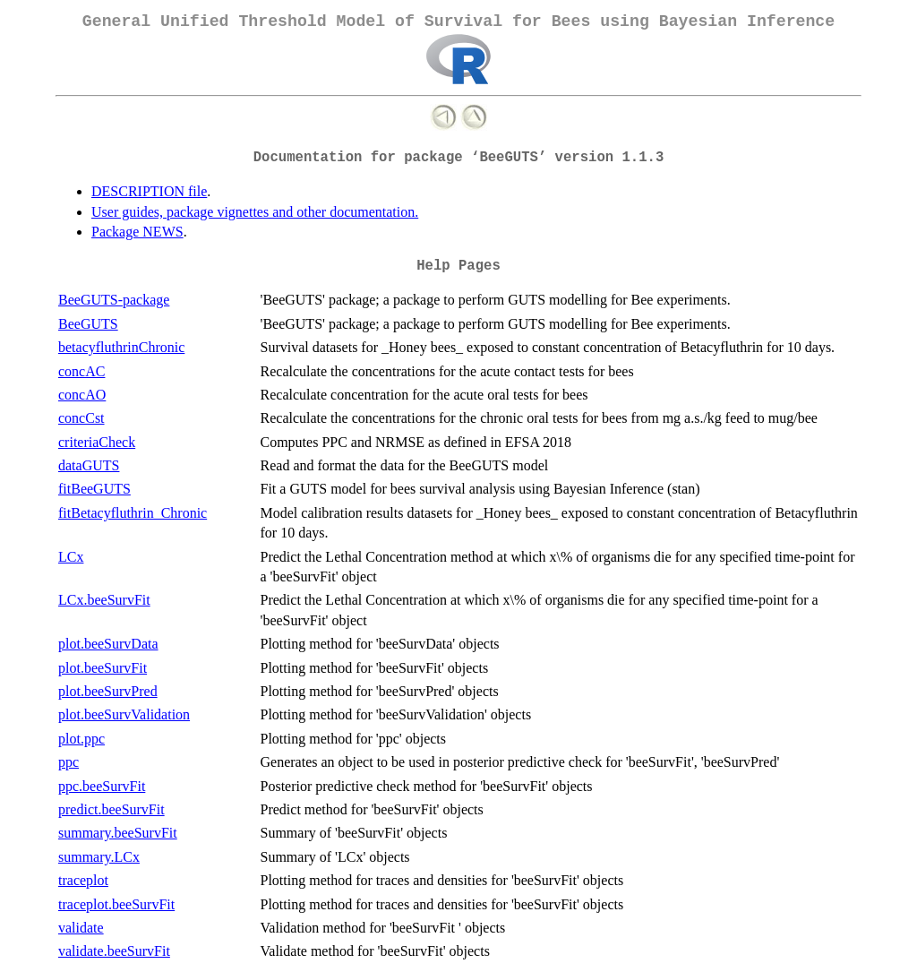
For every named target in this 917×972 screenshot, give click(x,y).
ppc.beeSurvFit (101, 786)
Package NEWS (137, 231)
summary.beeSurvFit (117, 832)
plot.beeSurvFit (102, 667)
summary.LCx (99, 856)
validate (81, 927)
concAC (81, 371)
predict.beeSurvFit (111, 809)
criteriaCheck (96, 442)
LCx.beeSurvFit (104, 599)
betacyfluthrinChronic (121, 347)
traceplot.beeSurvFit (116, 904)
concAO (82, 394)
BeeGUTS (88, 323)
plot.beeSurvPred (108, 691)
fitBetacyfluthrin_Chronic (132, 512)
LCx (70, 556)
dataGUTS (88, 465)
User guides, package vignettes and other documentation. (254, 211)
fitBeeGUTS (94, 488)
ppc (68, 762)
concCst (81, 418)
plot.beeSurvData (108, 643)
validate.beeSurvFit (114, 951)
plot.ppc (81, 738)
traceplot (83, 880)
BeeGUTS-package (113, 299)
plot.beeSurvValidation (124, 714)
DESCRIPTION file (149, 191)
